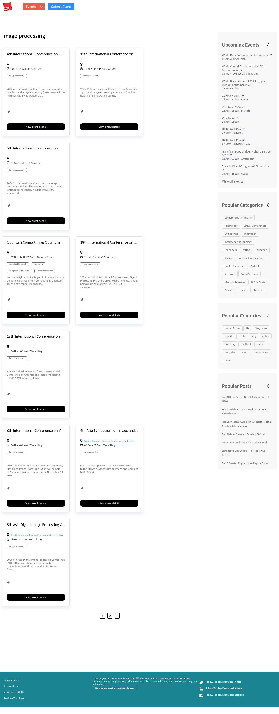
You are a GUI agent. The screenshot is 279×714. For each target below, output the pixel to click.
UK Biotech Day (231, 129)
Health (244, 290)
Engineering (231, 233)
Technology (231, 225)
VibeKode (228, 118)
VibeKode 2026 (231, 107)
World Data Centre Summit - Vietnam (245, 55)
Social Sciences (249, 274)
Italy (254, 336)
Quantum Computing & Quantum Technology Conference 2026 (57, 242)
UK (247, 328)
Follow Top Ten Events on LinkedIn (221, 689)
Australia (230, 352)
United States (232, 328)
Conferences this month (238, 217)
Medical (254, 266)
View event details (35, 126)
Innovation (250, 233)
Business (229, 290)
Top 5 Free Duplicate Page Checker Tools (245, 442)
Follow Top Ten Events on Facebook (221, 695)
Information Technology (238, 241)
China (265, 336)
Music (246, 249)
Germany (230, 344)
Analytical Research (17, 264)
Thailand (246, 344)
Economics (231, 249)
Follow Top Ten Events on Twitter (220, 682)
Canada (229, 336)
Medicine (259, 290)
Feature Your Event (15, 698)
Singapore (261, 328)
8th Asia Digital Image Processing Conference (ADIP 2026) (52, 524)
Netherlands (261, 352)
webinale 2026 (231, 96)
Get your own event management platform (114, 688)
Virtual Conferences (254, 225)
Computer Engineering (19, 270)
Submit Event (61, 6)
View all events (232, 181)
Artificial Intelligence (251, 257)
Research (230, 274)
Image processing (16, 75)
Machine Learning (235, 282)
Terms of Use (11, 686)
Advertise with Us (14, 692)
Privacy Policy (11, 680)
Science (229, 257)
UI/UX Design (258, 282)
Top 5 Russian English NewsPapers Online (245, 463)
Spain (242, 336)
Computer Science (45, 270)
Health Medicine (234, 266)
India (260, 344)
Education (261, 249)
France (244, 352)
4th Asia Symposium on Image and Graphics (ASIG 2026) (124, 430)
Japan (228, 360)
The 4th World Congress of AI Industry (245, 166)
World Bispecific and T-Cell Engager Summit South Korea (243, 83)
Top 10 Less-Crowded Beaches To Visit (243, 434)
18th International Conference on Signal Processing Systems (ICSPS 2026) (138, 242)
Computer (38, 264)
